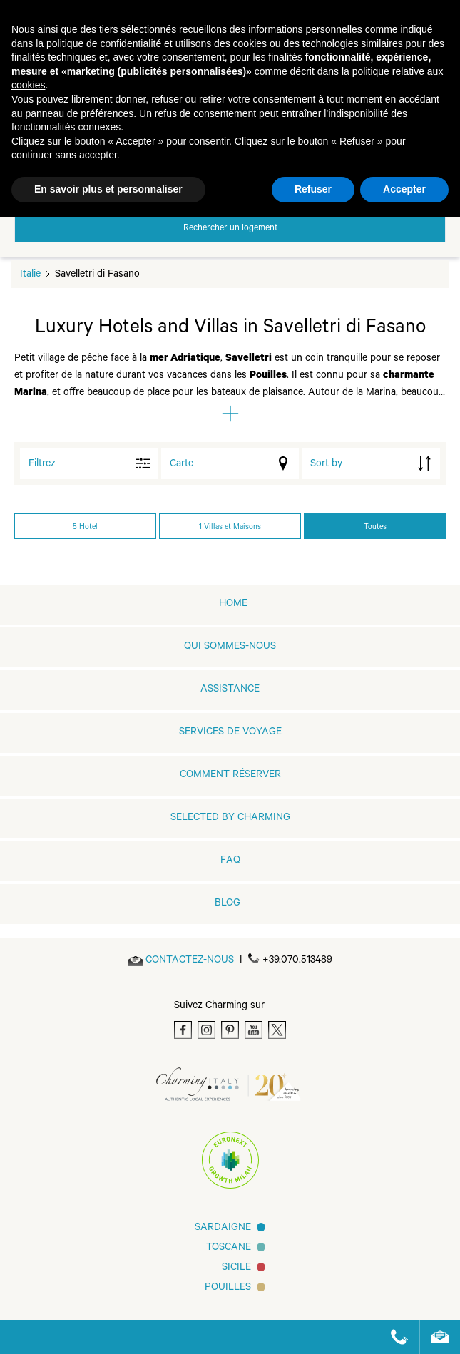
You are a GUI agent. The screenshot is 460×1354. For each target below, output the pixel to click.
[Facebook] (183, 1030)
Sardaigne (223, 1228)
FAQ (230, 861)
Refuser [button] (313, 189)
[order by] (371, 463)
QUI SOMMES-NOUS (230, 647)
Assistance (230, 690)
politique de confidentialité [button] (103, 43)
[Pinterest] (230, 1030)
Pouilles (228, 1288)
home (233, 604)
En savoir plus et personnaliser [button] (108, 189)
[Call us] (393, 1337)
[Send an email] (189, 961)
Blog (227, 904)
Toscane (228, 1248)
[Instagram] (206, 1030)
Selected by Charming (230, 818)
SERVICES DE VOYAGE (230, 733)
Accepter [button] (404, 189)
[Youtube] (253, 1030)
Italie (30, 275)
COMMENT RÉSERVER (230, 775)
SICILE (236, 1268)
